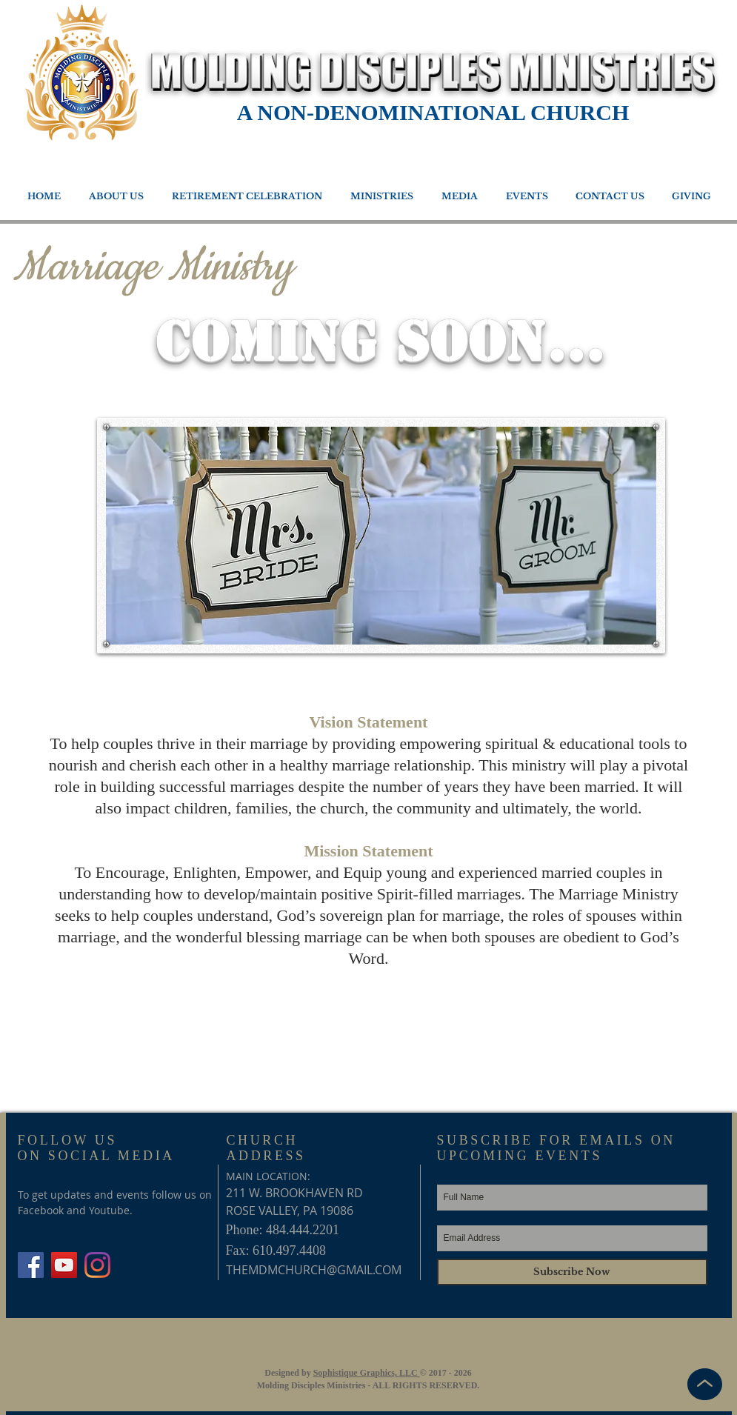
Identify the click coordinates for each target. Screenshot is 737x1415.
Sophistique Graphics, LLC (366, 1373)
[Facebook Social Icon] (31, 1265)
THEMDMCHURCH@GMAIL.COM (313, 1270)
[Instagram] (97, 1265)
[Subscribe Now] (572, 1272)
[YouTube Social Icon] (64, 1265)
